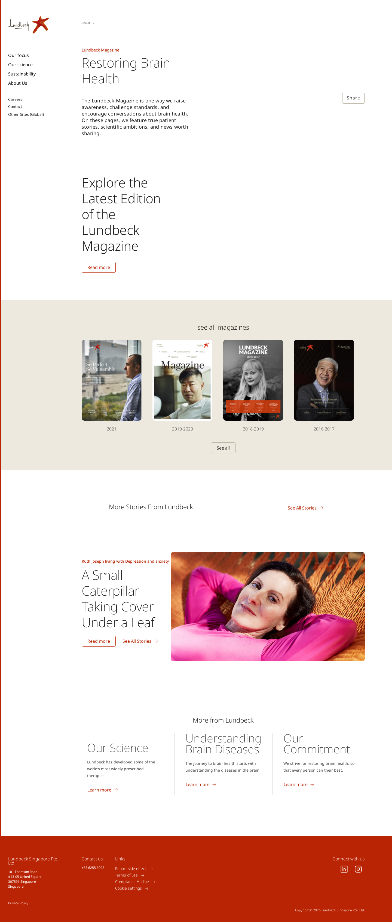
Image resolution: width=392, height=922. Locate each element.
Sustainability (22, 74)
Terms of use (126, 875)
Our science (20, 65)
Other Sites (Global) (26, 114)
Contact (15, 106)
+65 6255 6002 (93, 867)
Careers (15, 99)
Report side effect (130, 869)
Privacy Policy (18, 903)
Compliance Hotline (132, 882)
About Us (17, 83)
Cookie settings (128, 888)
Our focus (18, 55)
